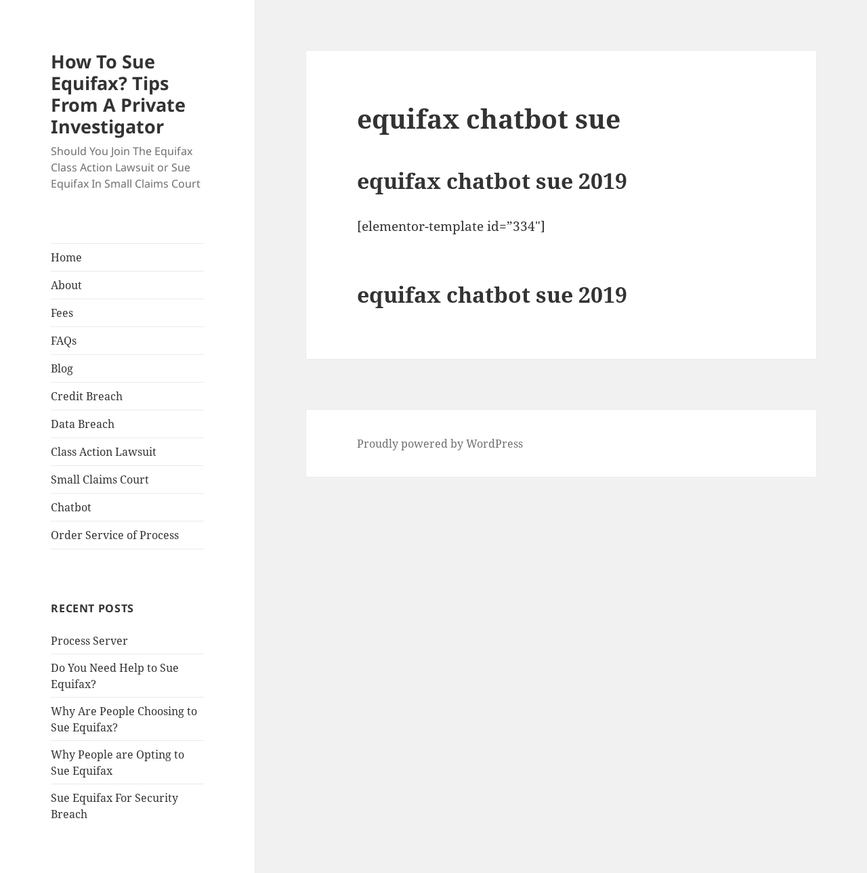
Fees (62, 312)
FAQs (64, 340)
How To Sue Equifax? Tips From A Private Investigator (118, 94)
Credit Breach (87, 396)
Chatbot (71, 507)
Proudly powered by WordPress (440, 443)
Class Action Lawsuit (103, 451)
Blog (62, 368)
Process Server (89, 640)
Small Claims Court (100, 479)
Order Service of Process (115, 535)
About (66, 285)
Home (66, 257)
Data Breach (82, 424)
